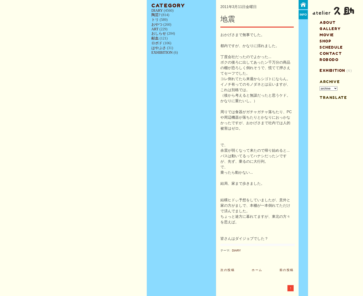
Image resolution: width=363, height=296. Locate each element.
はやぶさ (158, 48)
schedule (331, 47)
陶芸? (155, 15)
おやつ (156, 24)
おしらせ (158, 33)
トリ (155, 20)
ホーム (257, 270)
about (328, 22)
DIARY (157, 10)
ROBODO (329, 59)
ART (154, 29)
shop (325, 41)
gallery (330, 28)
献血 (155, 38)
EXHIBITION (162, 52)
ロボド (156, 43)
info (303, 14)
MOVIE (327, 35)
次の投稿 (227, 270)
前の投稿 (286, 270)
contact (331, 53)
